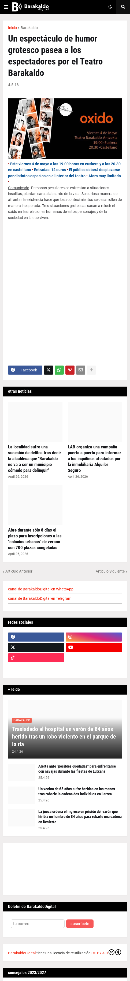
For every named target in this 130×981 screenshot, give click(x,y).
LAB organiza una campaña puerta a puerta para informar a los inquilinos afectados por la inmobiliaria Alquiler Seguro (94, 458)
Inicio (12, 28)
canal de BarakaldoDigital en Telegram (39, 598)
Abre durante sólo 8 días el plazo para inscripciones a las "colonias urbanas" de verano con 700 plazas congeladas (35, 538)
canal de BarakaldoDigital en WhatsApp (40, 589)
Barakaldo (29, 28)
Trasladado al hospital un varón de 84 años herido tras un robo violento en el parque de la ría (64, 737)
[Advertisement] (65, 290)
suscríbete (79, 924)
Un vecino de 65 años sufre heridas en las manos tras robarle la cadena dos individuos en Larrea (76, 792)
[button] (6, 7)
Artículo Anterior (18, 571)
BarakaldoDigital (22, 953)
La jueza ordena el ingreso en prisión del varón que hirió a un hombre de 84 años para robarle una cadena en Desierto (80, 816)
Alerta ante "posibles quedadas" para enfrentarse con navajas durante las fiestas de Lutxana (77, 769)
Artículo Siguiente (110, 571)
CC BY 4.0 (106, 952)
